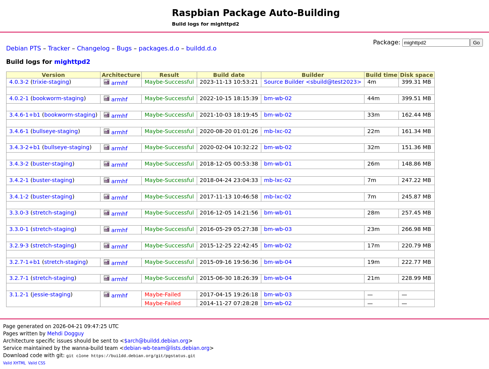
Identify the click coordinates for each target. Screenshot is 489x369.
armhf (119, 83)
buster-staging (52, 164)
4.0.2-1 (19, 98)
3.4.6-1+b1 (24, 115)
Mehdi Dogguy (65, 333)
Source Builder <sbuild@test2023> (312, 82)
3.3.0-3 (19, 213)
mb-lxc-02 (277, 131)
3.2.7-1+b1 (24, 262)
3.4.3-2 (19, 164)
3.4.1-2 (19, 196)
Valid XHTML (14, 363)
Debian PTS (23, 48)
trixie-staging (50, 82)
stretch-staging (53, 213)
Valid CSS (36, 363)
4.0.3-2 (19, 82)
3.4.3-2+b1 (24, 147)
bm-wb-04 (278, 262)
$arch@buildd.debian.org (156, 341)
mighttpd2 (72, 61)
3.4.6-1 (19, 131)
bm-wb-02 (278, 98)
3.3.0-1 (19, 229)
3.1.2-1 (19, 294)
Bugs (124, 48)
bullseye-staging (55, 131)
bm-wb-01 (278, 164)
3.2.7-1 (19, 278)
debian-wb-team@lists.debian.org (167, 348)
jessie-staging (51, 294)
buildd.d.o (201, 48)
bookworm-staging (58, 98)
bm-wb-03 (278, 229)
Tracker (59, 48)
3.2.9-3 (19, 245)
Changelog (93, 48)
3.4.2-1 (19, 180)
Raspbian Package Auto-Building (256, 13)
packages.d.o (159, 48)
